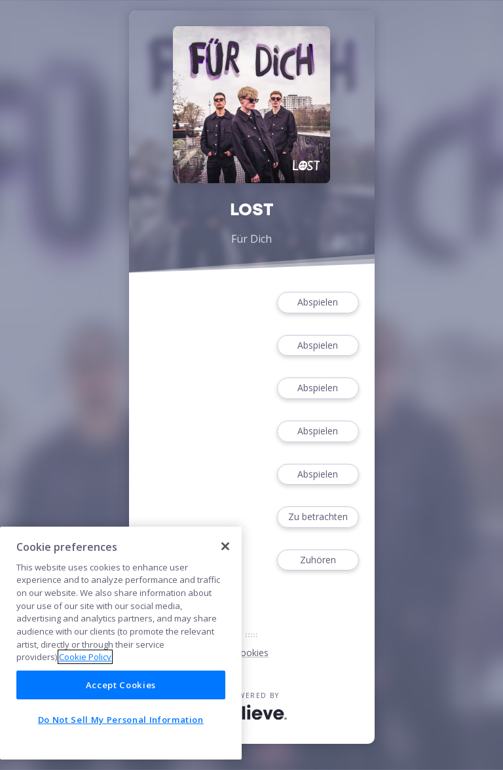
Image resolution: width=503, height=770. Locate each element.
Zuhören (318, 560)
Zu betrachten (318, 517)
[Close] (225, 546)
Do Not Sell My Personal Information (121, 720)
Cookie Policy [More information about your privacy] (85, 657)
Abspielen (318, 302)
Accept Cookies (121, 685)
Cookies (251, 652)
